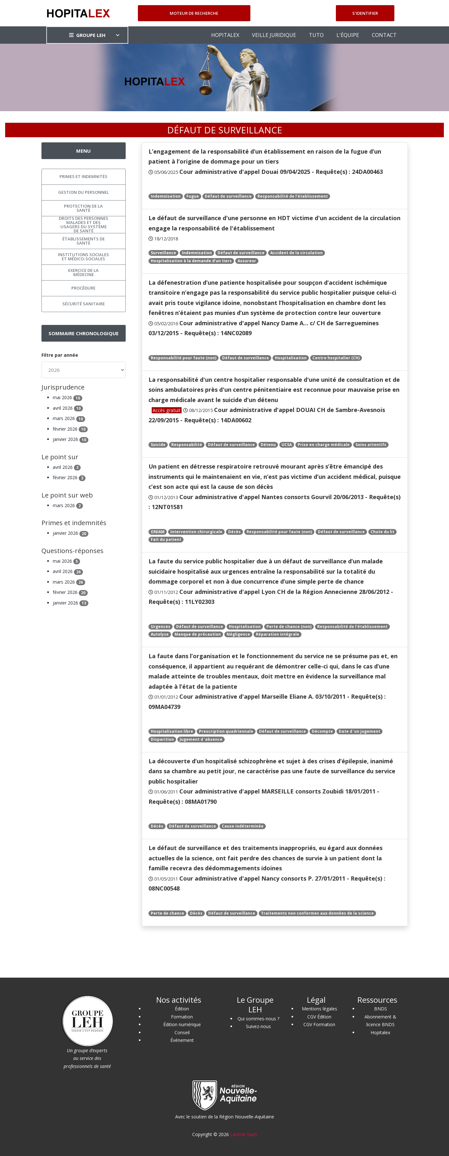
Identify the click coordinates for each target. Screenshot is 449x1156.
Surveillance (163, 252)
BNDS (380, 1009)
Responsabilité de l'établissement (292, 196)
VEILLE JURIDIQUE (274, 35)
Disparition (162, 739)
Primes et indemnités (83, 176)
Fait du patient (166, 539)
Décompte (322, 731)
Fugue (192, 196)
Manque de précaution (198, 634)
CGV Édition (319, 1017)
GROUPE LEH (87, 35)
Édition (182, 1009)
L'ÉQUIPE (348, 35)
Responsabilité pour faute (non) (183, 358)
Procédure (83, 288)
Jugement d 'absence (201, 739)
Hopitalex (380, 1032)
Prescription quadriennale (226, 731)
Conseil (182, 1032)
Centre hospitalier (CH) (336, 358)
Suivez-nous (258, 1026)
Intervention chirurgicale (196, 531)
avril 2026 (68, 408)
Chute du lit (382, 531)
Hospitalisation (291, 358)
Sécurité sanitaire (83, 304)
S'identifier (365, 13)
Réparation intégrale (277, 634)
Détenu (268, 444)
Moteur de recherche (194, 13)
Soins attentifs (370, 444)
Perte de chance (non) (288, 626)
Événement (182, 1040)
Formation (182, 1017)
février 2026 (70, 429)
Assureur (247, 261)
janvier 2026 (70, 439)
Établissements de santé (83, 241)
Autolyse (160, 634)
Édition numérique (182, 1024)
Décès (234, 531)
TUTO (316, 35)
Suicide (158, 444)
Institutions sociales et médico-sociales (83, 257)
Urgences (160, 626)
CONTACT (384, 35)
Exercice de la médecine (83, 272)
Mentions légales (319, 1009)
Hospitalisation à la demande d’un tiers (191, 261)
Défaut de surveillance (228, 196)
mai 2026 (67, 397)
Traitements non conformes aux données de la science (317, 913)
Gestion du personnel (83, 192)
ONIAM (158, 531)
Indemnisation (166, 196)
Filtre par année (59, 355)
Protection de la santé (83, 208)
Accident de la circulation (296, 252)
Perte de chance (167, 913)
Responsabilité (186, 444)
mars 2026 (69, 418)
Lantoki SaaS (243, 1134)
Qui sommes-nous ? (258, 1019)
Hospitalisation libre (172, 731)
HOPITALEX (225, 35)
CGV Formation (319, 1024)
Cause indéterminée (243, 826)
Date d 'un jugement (359, 731)
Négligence (238, 634)
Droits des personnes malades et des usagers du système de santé (83, 224)
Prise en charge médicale (324, 444)
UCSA (287, 444)
